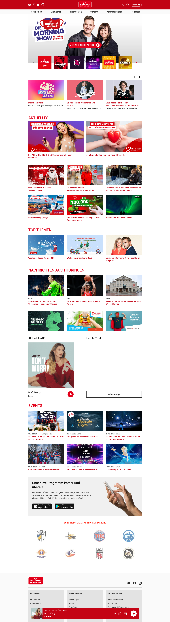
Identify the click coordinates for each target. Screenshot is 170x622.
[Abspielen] (133, 613)
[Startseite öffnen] (85, 4)
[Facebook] (134, 583)
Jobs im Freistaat (115, 600)
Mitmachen (56, 12)
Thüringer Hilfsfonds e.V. (118, 607)
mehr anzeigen (114, 394)
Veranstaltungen (114, 12)
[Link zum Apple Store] (42, 507)
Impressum (35, 600)
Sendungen (74, 600)
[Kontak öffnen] (123, 5)
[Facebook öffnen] (38, 5)
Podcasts (135, 12)
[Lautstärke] (114, 613)
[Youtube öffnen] (29, 5)
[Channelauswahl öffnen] (127, 5)
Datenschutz (35, 603)
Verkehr (94, 12)
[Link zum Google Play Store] (64, 507)
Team (71, 603)
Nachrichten (76, 12)
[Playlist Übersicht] (126, 613)
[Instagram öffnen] (34, 5)
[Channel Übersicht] (120, 613)
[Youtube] (129, 583)
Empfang (73, 607)
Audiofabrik (113, 603)
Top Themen (36, 12)
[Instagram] (140, 583)
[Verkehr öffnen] (42, 5)
